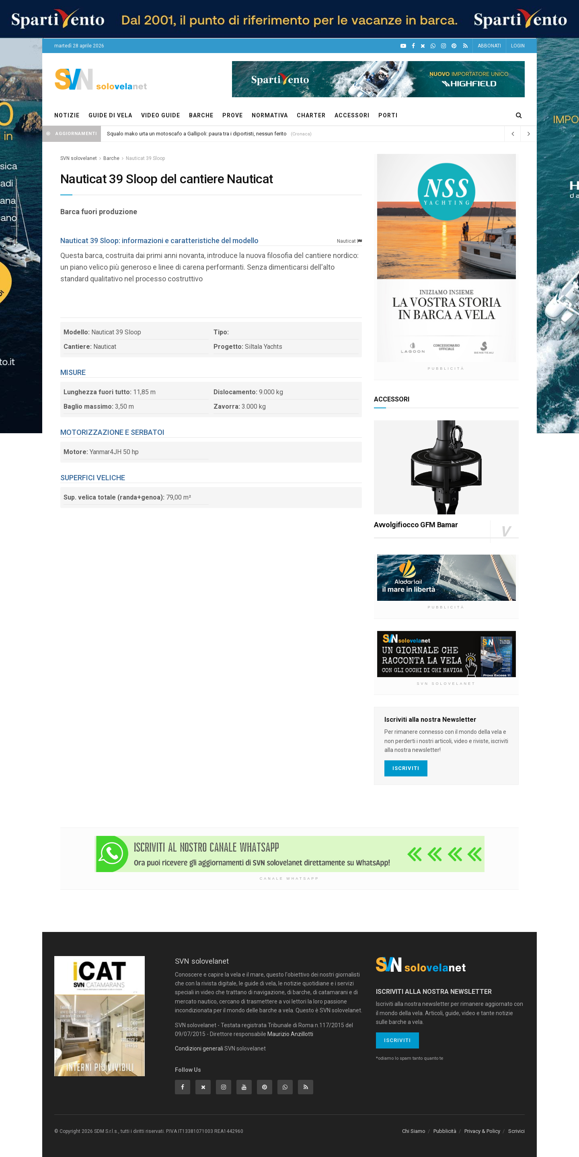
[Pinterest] (454, 46)
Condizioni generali (199, 1048)
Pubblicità (444, 1131)
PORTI (388, 115)
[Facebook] (413, 46)
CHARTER (311, 115)
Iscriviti (405, 768)
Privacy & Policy (482, 1131)
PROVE (232, 115)
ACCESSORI (352, 115)
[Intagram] (443, 46)
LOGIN (518, 46)
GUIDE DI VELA (110, 115)
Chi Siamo (413, 1131)
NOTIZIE (67, 115)
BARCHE (201, 115)
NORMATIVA (270, 115)
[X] (423, 46)
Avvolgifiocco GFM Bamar (416, 524)
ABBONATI (489, 46)
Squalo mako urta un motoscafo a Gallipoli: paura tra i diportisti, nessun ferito (197, 134)
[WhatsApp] (433, 46)
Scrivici (516, 1131)
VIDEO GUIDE (160, 115)
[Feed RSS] (465, 46)
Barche (111, 158)
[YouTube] (403, 46)
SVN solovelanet (78, 158)
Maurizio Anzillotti (290, 1034)
